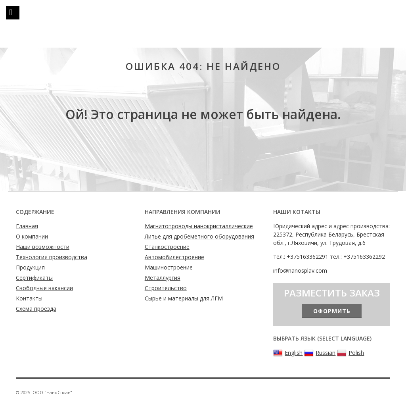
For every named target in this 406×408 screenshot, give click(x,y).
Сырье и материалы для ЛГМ (184, 298)
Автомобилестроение (174, 257)
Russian (319, 353)
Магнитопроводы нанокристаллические (199, 226)
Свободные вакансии (44, 288)
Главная (27, 226)
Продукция (30, 267)
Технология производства (51, 257)
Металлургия (162, 277)
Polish (350, 353)
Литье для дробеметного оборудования (199, 236)
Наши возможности (42, 246)
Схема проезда (36, 308)
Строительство (166, 288)
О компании (32, 236)
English (288, 353)
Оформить (331, 311)
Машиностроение (169, 267)
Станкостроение (167, 246)
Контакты (29, 298)
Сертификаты (34, 277)
